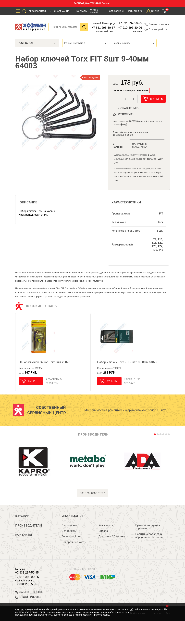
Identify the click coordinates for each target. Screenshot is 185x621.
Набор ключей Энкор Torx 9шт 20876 (44, 362)
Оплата (103, 531)
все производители (92, 493)
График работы (156, 29)
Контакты (81, 11)
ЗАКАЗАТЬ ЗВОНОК (29, 592)
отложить (126, 114)
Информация (61, 11)
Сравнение (135, 11)
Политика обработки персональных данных (150, 536)
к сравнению (128, 108)
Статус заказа (94, 11)
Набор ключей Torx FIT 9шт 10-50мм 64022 (127, 362)
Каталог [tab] (37, 43)
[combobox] (85, 43)
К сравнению (54, 379)
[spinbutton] (125, 99)
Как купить (106, 525)
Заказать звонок (157, 24)
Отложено (116, 11)
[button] (133, 99)
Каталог (22, 516)
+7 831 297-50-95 (130, 23)
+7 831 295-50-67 (103, 27)
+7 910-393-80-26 (130, 27)
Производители (38, 11)
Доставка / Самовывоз (114, 536)
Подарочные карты (74, 542)
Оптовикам (69, 531)
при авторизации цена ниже (131, 90)
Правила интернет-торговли (147, 527)
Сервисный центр (73, 536)
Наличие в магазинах (139, 145)
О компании (69, 525)
